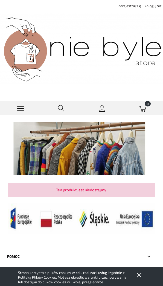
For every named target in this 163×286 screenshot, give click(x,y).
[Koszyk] (143, 108)
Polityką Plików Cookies (37, 277)
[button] (20, 108)
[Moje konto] (102, 109)
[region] (81, 148)
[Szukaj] (61, 108)
